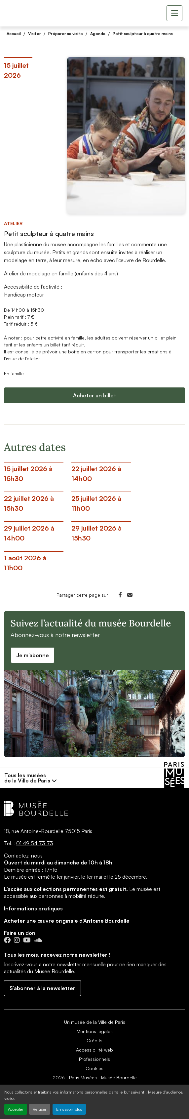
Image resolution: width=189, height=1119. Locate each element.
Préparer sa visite (65, 33)
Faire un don (19, 933)
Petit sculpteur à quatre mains (143, 33)
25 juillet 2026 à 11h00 (96, 503)
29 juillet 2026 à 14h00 (29, 533)
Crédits (94, 1040)
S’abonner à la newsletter (42, 988)
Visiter (34, 33)
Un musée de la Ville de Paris (94, 1022)
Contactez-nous (23, 855)
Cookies (94, 1068)
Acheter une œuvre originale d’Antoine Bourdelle (67, 920)
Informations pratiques (33, 908)
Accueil (14, 33)
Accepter (15, 1109)
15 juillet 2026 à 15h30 (28, 473)
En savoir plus (69, 1109)
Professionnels (94, 1059)
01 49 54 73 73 (34, 843)
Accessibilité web (94, 1050)
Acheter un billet (94, 395)
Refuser (40, 1109)
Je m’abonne (32, 655)
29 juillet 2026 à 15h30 (96, 533)
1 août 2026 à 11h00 (25, 563)
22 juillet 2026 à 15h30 (29, 503)
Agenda (97, 33)
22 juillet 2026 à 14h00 (96, 473)
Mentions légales (95, 1031)
